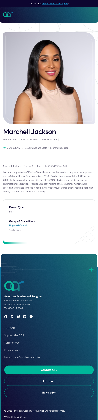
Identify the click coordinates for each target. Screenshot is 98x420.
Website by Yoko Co (15, 416)
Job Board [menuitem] (49, 381)
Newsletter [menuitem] (49, 392)
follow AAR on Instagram (55, 3)
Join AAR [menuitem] (9, 328)
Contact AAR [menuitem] (49, 370)
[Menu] (92, 15)
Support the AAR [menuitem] (14, 335)
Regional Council (18, 225)
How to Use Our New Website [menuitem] (22, 357)
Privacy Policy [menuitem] (12, 350)
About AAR (15, 147)
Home (4, 147)
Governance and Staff (36, 147)
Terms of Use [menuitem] (12, 342)
